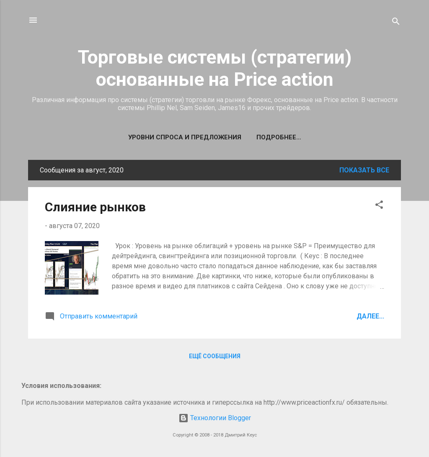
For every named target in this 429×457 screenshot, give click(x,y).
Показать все (364, 170)
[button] (379, 206)
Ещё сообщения (214, 356)
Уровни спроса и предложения (184, 137)
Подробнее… (278, 137)
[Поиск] (396, 23)
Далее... (370, 316)
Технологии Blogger (214, 418)
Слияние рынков (95, 207)
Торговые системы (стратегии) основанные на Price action (214, 68)
